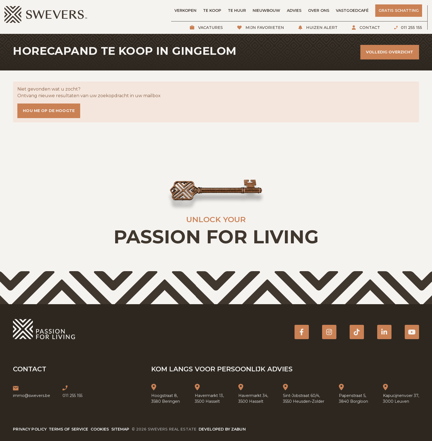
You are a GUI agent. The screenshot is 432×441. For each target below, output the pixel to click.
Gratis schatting (399, 10)
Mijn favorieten (264, 27)
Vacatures (210, 27)
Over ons (318, 10)
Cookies (100, 429)
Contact (369, 27)
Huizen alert (321, 27)
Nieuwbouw (266, 10)
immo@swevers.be (31, 395)
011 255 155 (411, 27)
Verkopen (185, 10)
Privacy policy (30, 429)
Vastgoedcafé (352, 10)
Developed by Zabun (222, 429)
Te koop (212, 10)
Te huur (237, 10)
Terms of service (68, 429)
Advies (294, 10)
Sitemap (120, 429)
